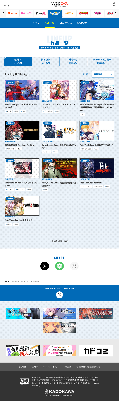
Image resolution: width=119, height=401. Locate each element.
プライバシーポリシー (51, 366)
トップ (36, 23)
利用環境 (67, 366)
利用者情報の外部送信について (88, 366)
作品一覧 (50, 23)
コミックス (66, 23)
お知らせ (82, 23)
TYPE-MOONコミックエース (20, 281)
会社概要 (22, 366)
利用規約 (34, 366)
